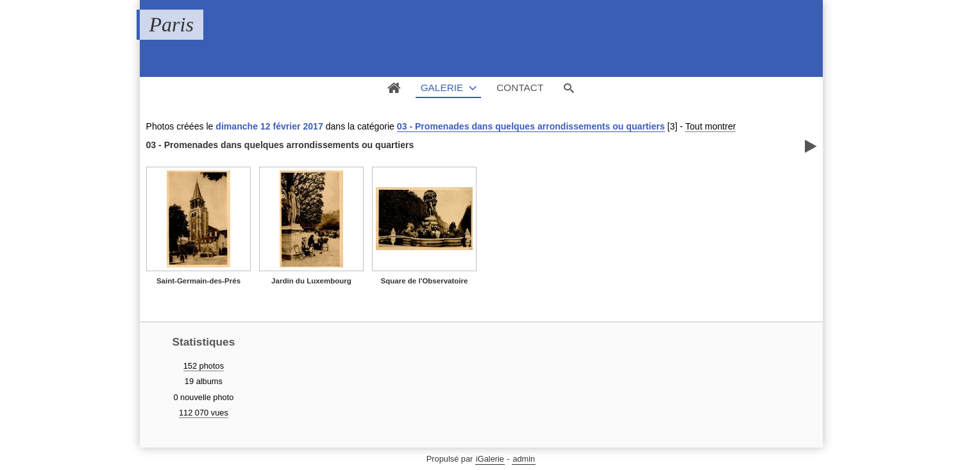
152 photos (203, 366)
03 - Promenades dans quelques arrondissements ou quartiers (531, 126)
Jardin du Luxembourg (311, 281)
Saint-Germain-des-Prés (198, 281)
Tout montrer (710, 126)
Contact (519, 87)
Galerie (442, 87)
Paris (171, 24)
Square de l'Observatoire (424, 281)
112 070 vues (203, 412)
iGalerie (490, 459)
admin (523, 459)
